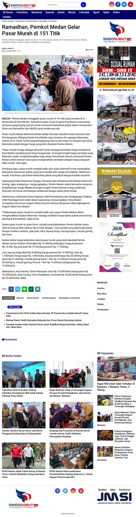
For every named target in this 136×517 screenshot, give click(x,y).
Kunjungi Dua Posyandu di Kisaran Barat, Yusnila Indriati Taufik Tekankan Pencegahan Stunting (70, 433)
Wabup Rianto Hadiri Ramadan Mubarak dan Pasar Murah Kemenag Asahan (44, 320)
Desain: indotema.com (68, 513)
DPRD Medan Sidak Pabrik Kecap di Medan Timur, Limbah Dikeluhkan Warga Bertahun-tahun (23, 474)
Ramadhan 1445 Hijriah (48, 21)
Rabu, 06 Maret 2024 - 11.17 (11, 51)
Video (116, 12)
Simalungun (103, 309)
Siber (113, 489)
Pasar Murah (20, 21)
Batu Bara (102, 293)
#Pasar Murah (33, 298)
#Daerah (20, 298)
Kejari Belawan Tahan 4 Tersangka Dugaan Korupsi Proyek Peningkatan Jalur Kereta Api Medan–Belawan (71, 393)
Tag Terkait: (8, 298)
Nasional (36, 12)
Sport (96, 12)
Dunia (61, 12)
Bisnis (71, 12)
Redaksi (102, 489)
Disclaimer (124, 489)
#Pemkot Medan (49, 298)
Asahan (101, 288)
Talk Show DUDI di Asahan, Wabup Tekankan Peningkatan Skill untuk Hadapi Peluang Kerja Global (22, 393)
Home (8, 12)
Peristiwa (22, 12)
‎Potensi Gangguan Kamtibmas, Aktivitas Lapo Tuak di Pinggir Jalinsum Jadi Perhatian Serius (124, 436)
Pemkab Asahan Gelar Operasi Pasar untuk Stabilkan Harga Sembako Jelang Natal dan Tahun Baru (47, 326)
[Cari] (130, 14)
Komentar (89, 49)
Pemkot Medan (32, 21)
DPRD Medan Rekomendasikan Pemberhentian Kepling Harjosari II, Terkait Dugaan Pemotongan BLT (71, 474)
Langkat (101, 299)
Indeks (7, 17)
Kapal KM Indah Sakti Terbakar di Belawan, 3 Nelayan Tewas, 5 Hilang (116, 386)
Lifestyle (84, 12)
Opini (106, 12)
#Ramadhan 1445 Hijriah (69, 298)
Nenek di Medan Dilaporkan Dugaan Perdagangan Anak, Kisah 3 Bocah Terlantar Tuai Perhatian (115, 453)
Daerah (50, 12)
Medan (100, 304)
